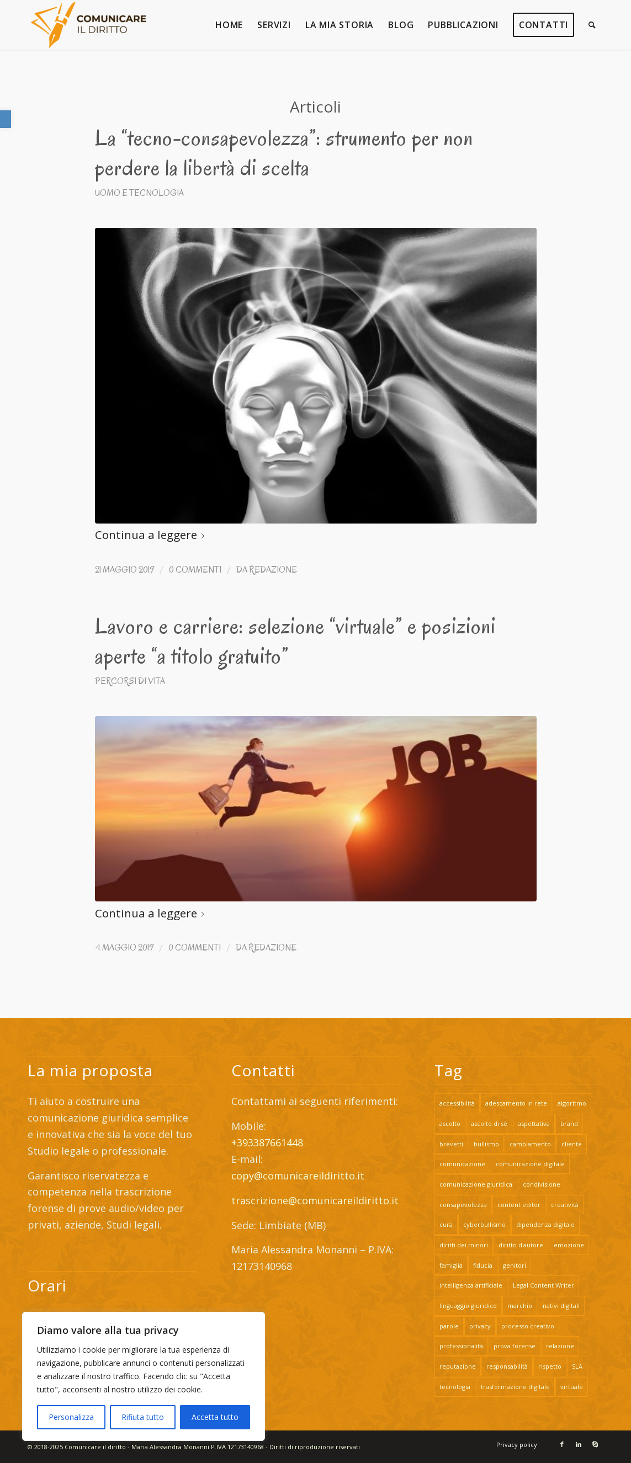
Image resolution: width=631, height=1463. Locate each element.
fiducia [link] (482, 1265)
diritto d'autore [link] (521, 1245)
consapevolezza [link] (463, 1204)
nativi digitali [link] (561, 1305)
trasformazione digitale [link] (515, 1386)
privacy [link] (480, 1326)
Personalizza (71, 1417)
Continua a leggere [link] (152, 534)
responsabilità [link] (507, 1366)
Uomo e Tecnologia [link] (139, 193)
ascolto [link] (449, 1123)
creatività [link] (565, 1204)
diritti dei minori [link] (463, 1245)
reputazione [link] (457, 1366)
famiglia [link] (451, 1265)
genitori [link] (514, 1265)
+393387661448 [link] (267, 1142)
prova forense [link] (514, 1346)
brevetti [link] (451, 1144)
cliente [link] (571, 1144)
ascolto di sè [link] (489, 1123)
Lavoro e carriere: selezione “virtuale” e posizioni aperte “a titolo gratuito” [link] (295, 641)
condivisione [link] (541, 1184)
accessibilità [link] (457, 1103)
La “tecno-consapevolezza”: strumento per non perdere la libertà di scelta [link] (284, 153)
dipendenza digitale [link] (545, 1224)
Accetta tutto (215, 1417)
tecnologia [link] (454, 1386)
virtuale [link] (571, 1386)
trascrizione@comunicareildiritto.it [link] (316, 1200)
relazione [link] (560, 1346)
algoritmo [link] (572, 1103)
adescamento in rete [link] (516, 1103)
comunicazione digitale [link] (530, 1164)
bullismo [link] (486, 1144)
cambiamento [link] (530, 1144)
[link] (5, 119)
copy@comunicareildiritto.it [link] (297, 1175)
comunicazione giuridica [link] (475, 1184)
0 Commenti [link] (195, 569)
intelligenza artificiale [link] (470, 1285)
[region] (143, 1376)
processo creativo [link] (527, 1326)
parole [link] (449, 1326)
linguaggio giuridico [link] (468, 1305)
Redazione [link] (273, 569)
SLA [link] (577, 1366)
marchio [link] (519, 1305)
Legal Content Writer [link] (543, 1285)
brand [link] (569, 1123)
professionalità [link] (461, 1346)
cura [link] (446, 1224)
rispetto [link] (549, 1366)
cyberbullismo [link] (484, 1224)
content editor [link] (518, 1204)
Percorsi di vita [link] (130, 681)
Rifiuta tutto (142, 1417)
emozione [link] (569, 1245)
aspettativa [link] (534, 1123)
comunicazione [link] (462, 1164)
